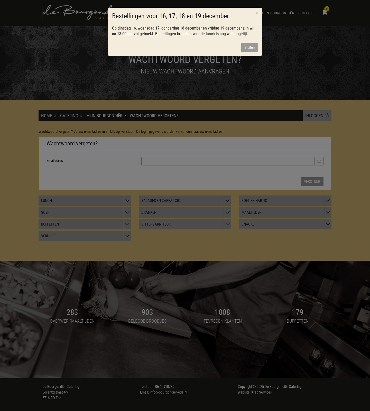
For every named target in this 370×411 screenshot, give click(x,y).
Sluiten (250, 47)
